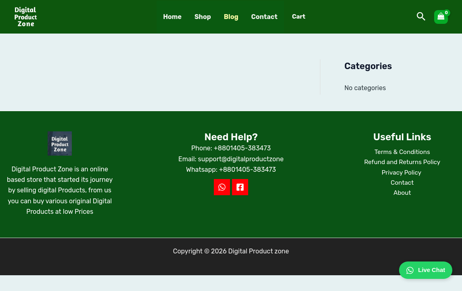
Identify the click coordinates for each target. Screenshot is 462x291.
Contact (264, 17)
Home (172, 17)
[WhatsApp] (222, 187)
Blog (231, 17)
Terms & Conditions (402, 152)
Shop (202, 17)
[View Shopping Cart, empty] (441, 17)
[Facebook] (240, 187)
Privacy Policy (402, 173)
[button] (421, 16)
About (402, 195)
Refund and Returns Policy (402, 163)
